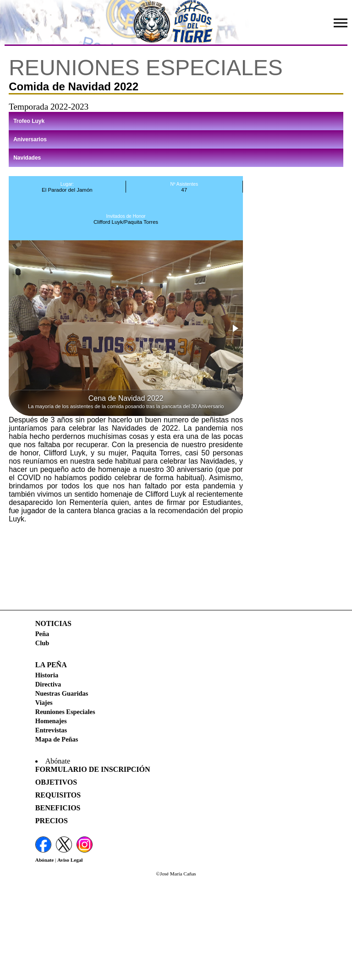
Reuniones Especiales (65, 711)
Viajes (44, 702)
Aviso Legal (69, 860)
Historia (46, 675)
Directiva (48, 684)
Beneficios (58, 808)
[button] (234, 328)
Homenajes (51, 721)
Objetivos (56, 782)
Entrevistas (51, 730)
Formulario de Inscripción (92, 769)
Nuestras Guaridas (61, 693)
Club (42, 643)
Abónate (44, 860)
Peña (42, 633)
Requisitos (58, 795)
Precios (51, 821)
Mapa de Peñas (56, 739)
